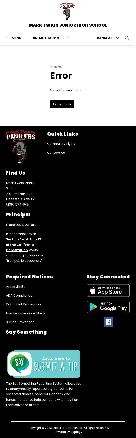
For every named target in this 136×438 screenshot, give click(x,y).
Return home (62, 104)
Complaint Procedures (23, 304)
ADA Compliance (19, 295)
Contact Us (56, 152)
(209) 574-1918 (17, 204)
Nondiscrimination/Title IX (26, 313)
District (39, 38)
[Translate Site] (107, 38)
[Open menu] (13, 38)
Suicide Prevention (20, 322)
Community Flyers (61, 143)
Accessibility (15, 286)
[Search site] (127, 38)
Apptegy (76, 432)
